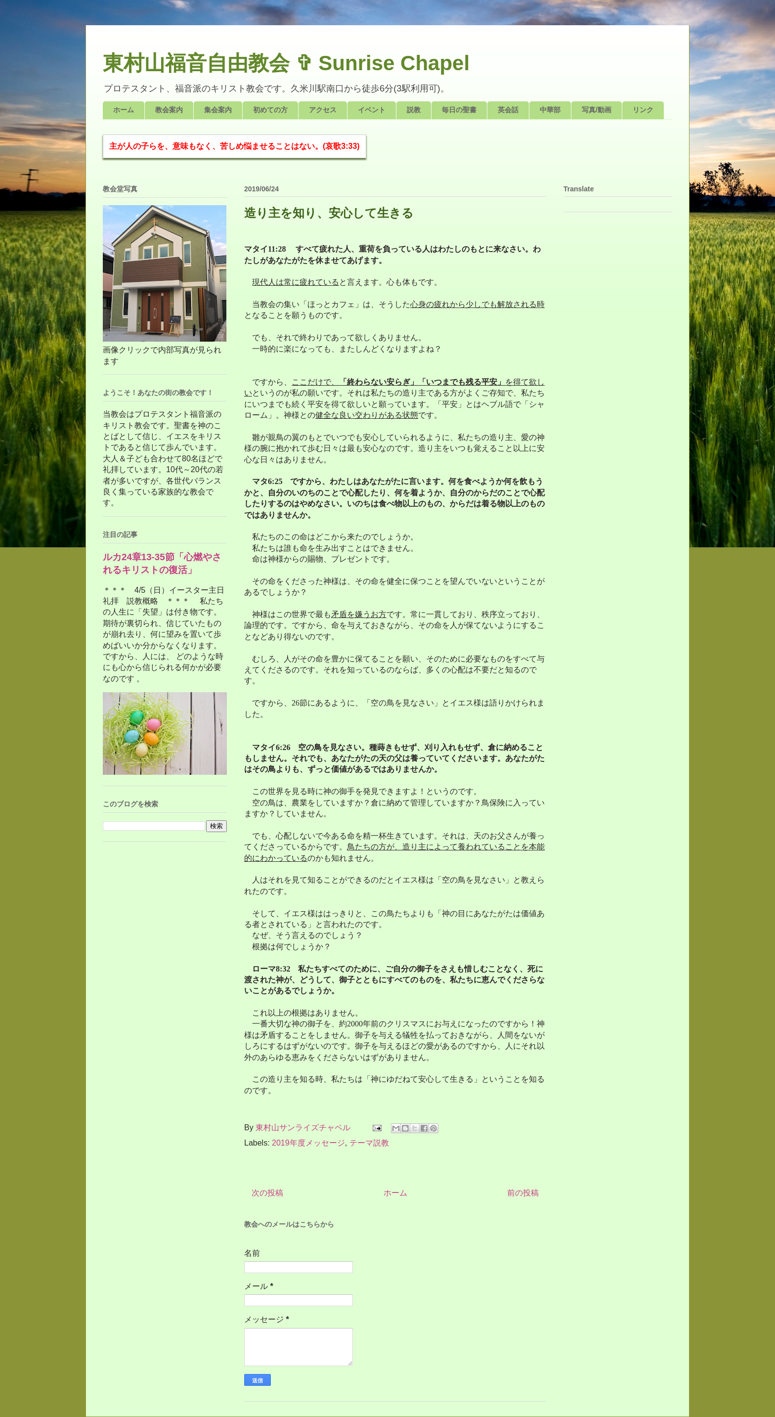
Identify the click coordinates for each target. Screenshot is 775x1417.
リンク (643, 110)
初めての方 (270, 110)
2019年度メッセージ (308, 1143)
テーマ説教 (369, 1143)
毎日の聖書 (459, 110)
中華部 (550, 110)
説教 (414, 110)
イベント (372, 110)
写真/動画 (596, 110)
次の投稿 (267, 1193)
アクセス (323, 110)
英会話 (508, 110)
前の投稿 (523, 1193)
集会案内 (218, 110)
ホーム (123, 110)
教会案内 (169, 110)
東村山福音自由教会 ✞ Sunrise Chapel (286, 63)
